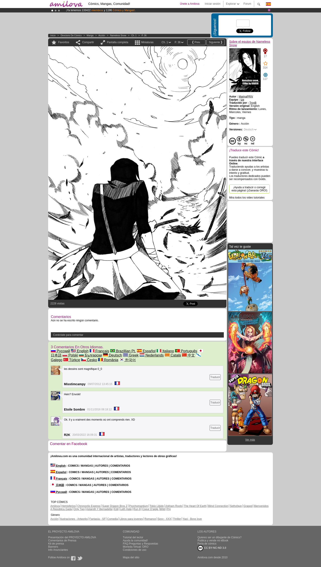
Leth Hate (126, 509)
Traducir (215, 377)
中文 (188, 355)
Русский (60, 351)
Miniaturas (147, 42)
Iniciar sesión (212, 3)
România (108, 360)
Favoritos (63, 42)
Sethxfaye (236, 506)
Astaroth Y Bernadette (99, 509)
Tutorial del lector (133, 537)
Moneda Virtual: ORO (135, 546)
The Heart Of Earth (195, 506)
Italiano (165, 351)
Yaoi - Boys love (192, 518)
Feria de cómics (207, 543)
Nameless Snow (118, 35)
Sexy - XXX (164, 518)
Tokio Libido (157, 506)
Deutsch (112, 355)
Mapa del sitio (131, 557)
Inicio (53, 35)
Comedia (112, 518)
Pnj (169, 509)
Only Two (79, 509)
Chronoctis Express (89, 506)
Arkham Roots (173, 506)
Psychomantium (138, 506)
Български (90, 355)
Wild (162, 509)
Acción (101, 35)
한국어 (127, 360)
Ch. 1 (134, 35)
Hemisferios (69, 506)
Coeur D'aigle (150, 509)
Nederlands (152, 355)
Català (173, 355)
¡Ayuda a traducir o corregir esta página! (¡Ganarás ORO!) (250, 189)
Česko (89, 360)
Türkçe (71, 360)
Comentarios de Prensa (62, 540)
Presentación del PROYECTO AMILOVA (72, 537)
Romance (150, 518)
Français (99, 351)
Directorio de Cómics (71, 35)
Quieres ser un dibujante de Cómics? (219, 537)
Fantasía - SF (97, 518)
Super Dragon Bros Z (114, 506)
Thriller (177, 518)
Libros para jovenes (131, 518)
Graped (247, 506)
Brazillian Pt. (123, 351)
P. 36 (144, 35)
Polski (70, 355)
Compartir (88, 42)
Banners (53, 546)
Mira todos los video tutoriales (247, 197)
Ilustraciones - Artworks (74, 518)
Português (186, 351)
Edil (116, 509)
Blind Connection (218, 506)
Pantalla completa (117, 42)
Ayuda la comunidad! (135, 540)
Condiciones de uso (134, 549)
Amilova (55, 506)
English (79, 351)
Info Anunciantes (58, 549)
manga (90, 35)
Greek (131, 355)
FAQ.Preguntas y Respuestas (140, 543)
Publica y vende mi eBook (213, 540)
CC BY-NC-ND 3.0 (212, 548)
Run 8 (136, 509)
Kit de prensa (56, 543)
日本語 (57, 485)
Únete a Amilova (189, 3)
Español (146, 351)
